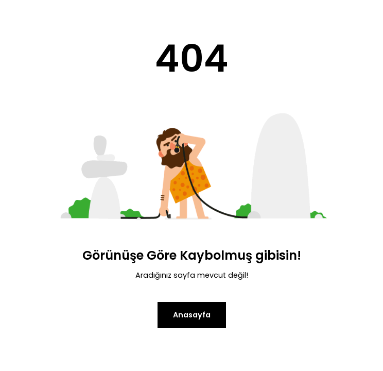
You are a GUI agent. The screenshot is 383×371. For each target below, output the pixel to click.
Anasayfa (192, 315)
